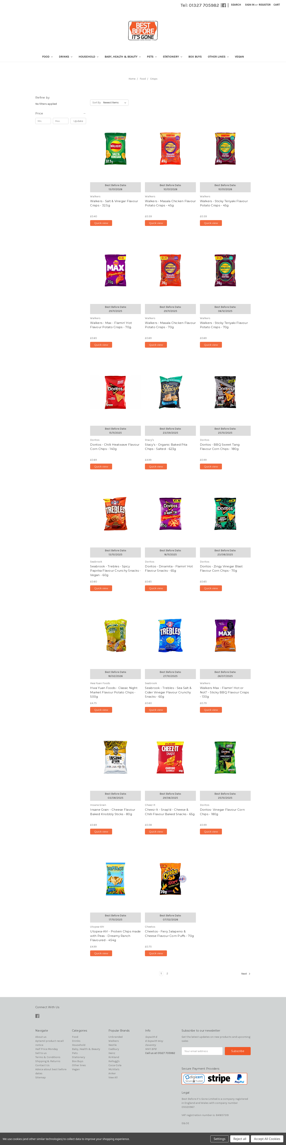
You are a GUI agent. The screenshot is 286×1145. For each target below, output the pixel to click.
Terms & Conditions (47, 1057)
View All (113, 1077)
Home (132, 78)
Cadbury (113, 1049)
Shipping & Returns (47, 1061)
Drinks (65, 56)
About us (41, 1037)
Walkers (113, 1041)
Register (265, 4)
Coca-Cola (114, 1065)
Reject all (239, 1139)
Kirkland (113, 1057)
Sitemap (40, 1077)
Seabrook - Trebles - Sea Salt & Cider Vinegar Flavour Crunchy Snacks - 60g (168, 692)
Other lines (218, 56)
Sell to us (41, 1053)
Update (78, 121)
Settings (219, 1139)
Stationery (172, 56)
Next (245, 974)
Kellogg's (114, 1061)
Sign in (249, 4)
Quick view (101, 223)
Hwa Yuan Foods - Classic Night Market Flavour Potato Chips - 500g (113, 692)
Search (236, 4)
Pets (152, 56)
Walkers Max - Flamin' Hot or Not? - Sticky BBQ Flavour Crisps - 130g (224, 692)
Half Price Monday (46, 1049)
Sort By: (96, 102)
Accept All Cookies (267, 1139)
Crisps (153, 78)
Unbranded (115, 1037)
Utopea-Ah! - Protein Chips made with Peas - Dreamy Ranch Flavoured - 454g (115, 936)
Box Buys (195, 56)
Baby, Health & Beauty (123, 56)
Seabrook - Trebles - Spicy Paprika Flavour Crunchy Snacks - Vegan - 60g (115, 570)
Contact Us (42, 1065)
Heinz (111, 1053)
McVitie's (113, 1069)
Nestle (112, 1045)
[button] (60, 113)
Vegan (239, 56)
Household (88, 56)
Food (47, 56)
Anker (112, 1073)
